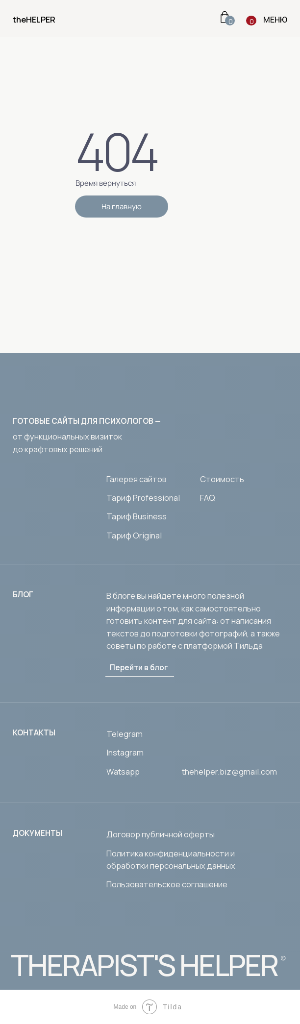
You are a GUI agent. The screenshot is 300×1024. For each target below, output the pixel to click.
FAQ (207, 497)
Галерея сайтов (136, 479)
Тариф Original (134, 535)
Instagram (125, 752)
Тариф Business (136, 516)
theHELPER (34, 19)
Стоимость (222, 479)
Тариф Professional (143, 497)
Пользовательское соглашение (166, 884)
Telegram (124, 733)
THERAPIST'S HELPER (144, 965)
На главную (121, 206)
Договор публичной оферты (160, 834)
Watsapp (123, 771)
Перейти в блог (139, 667)
